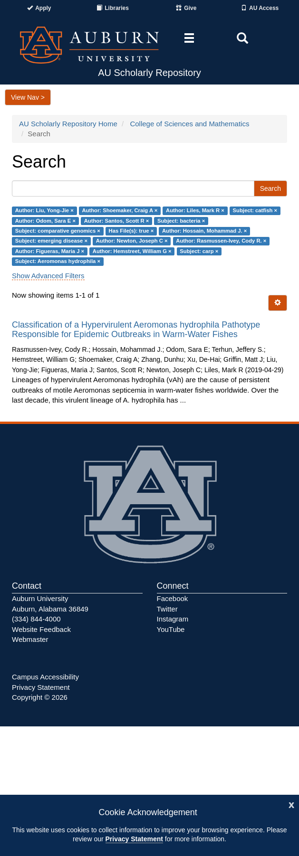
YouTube (171, 629)
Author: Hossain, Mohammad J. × (204, 231)
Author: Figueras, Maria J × (49, 251)
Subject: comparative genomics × (57, 231)
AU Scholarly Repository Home (68, 124)
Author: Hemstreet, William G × (132, 251)
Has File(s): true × (131, 231)
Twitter (167, 609)
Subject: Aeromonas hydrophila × (57, 261)
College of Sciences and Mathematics (189, 124)
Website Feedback (41, 629)
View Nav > (28, 97)
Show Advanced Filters (48, 276)
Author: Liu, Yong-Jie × (44, 210)
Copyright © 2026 (40, 697)
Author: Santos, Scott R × (116, 221)
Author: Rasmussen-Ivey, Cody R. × (221, 241)
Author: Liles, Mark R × (195, 210)
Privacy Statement (134, 839)
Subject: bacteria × (181, 221)
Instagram (173, 619)
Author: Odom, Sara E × (45, 221)
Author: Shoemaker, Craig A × (119, 210)
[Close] (291, 804)
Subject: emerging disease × (51, 241)
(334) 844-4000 (36, 619)
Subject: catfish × (255, 210)
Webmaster (30, 639)
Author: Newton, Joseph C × (132, 241)
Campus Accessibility (45, 677)
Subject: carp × (199, 251)
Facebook (172, 598)
